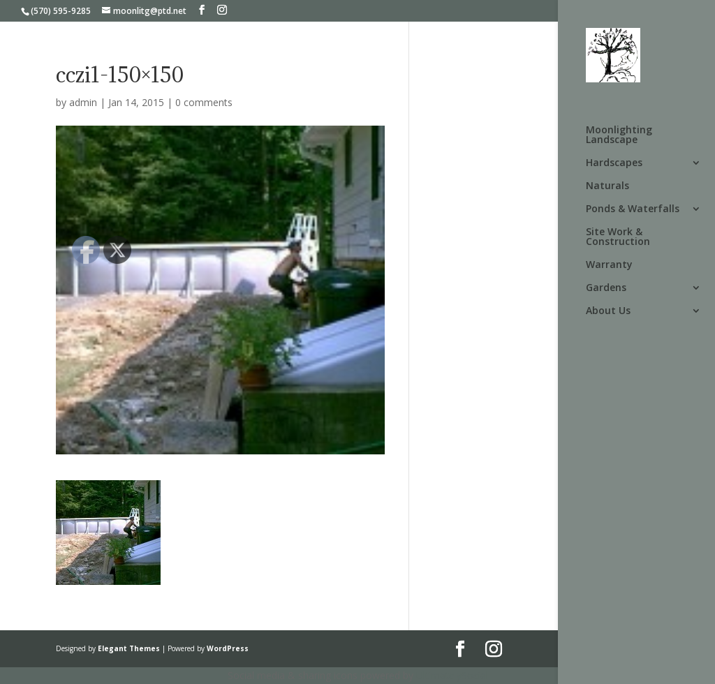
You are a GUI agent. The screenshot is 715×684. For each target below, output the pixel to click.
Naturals (607, 186)
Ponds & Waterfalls (632, 209)
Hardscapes (614, 163)
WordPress (228, 648)
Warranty (609, 265)
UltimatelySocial (452, 675)
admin (83, 102)
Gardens (606, 288)
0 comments (204, 102)
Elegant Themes (129, 648)
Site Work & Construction (618, 237)
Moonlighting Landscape (619, 135)
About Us (608, 311)
